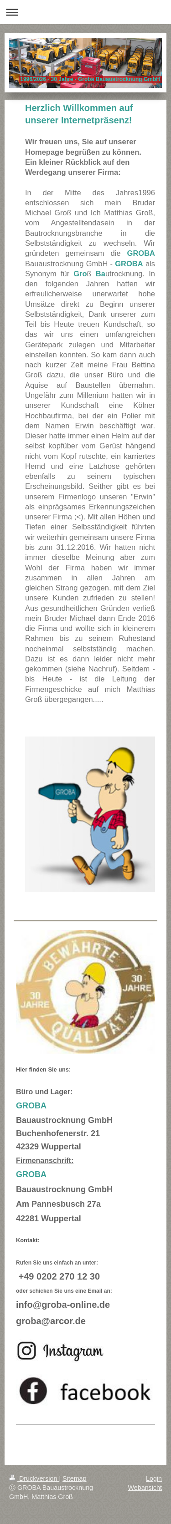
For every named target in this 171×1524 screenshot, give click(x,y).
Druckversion (34, 1478)
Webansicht (145, 1487)
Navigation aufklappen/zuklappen (85, 12)
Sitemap (74, 1478)
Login (154, 1478)
